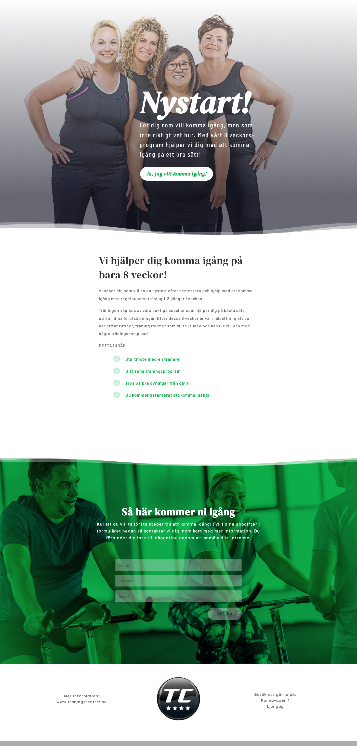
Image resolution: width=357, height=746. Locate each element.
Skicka (234, 616)
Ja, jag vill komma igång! (177, 173)
